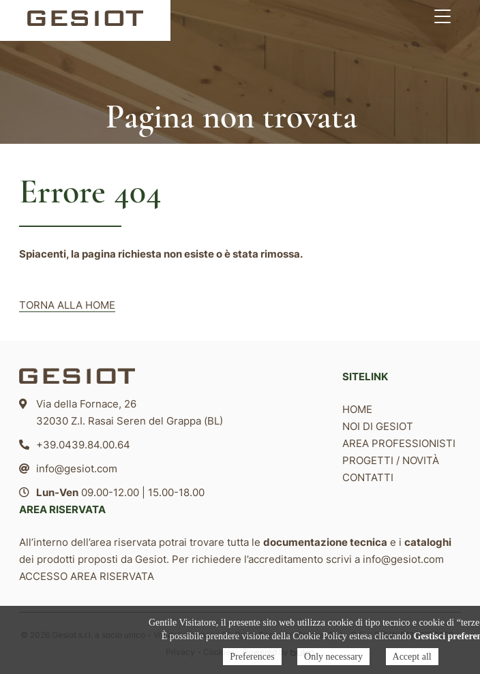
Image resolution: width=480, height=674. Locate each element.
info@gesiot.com (76, 468)
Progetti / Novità (390, 460)
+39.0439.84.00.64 (83, 444)
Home (357, 409)
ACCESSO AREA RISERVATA (86, 576)
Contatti (367, 477)
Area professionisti (398, 443)
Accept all (412, 657)
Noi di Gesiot (377, 426)
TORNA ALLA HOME (67, 304)
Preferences (252, 657)
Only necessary (333, 657)
